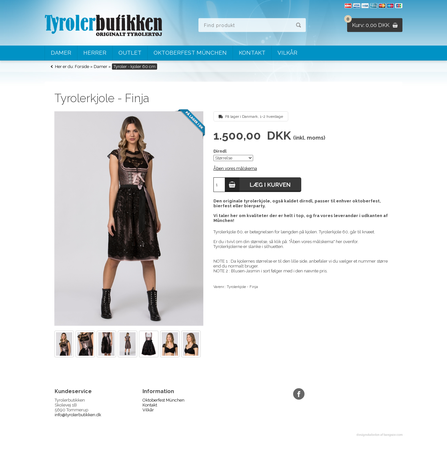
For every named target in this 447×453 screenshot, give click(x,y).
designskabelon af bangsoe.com (379, 434)
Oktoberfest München (190, 52)
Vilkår (287, 52)
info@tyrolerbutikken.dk (78, 414)
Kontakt (252, 52)
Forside (82, 66)
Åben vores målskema (235, 168)
